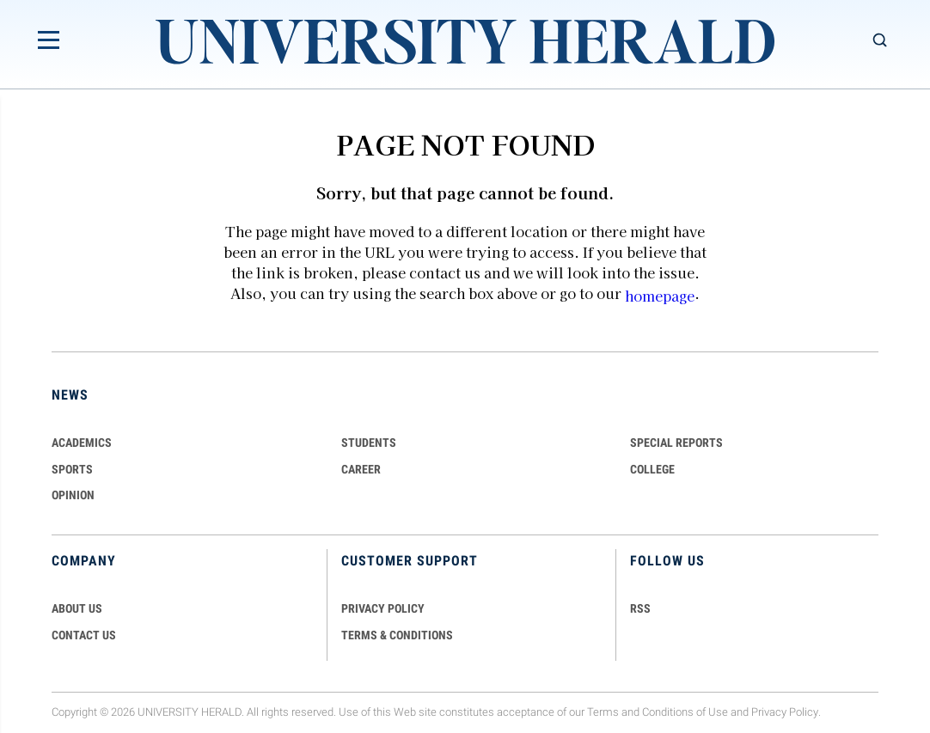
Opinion (73, 495)
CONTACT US (84, 635)
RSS (640, 608)
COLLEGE (652, 469)
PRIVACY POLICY (383, 608)
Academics (82, 442)
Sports (72, 469)
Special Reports (676, 442)
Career (361, 469)
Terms (603, 712)
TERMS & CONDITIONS (397, 635)
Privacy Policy (784, 712)
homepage (659, 295)
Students (368, 442)
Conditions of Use (685, 712)
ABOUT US (77, 608)
